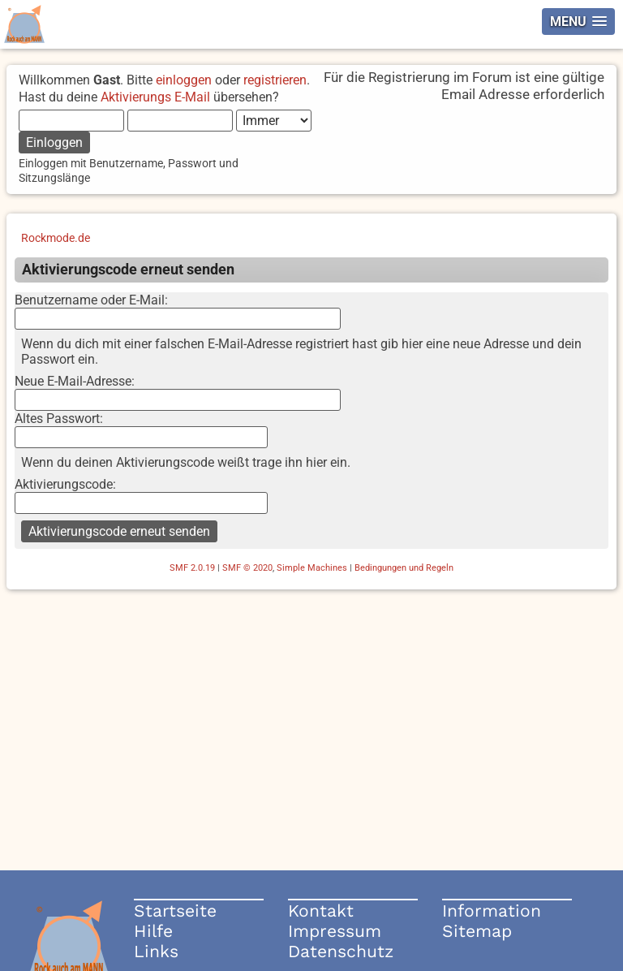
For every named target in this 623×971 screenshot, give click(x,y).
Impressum (334, 931)
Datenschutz (340, 951)
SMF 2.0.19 (192, 568)
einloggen (184, 80)
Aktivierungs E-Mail (155, 97)
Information (491, 910)
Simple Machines (312, 568)
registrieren (275, 80)
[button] (578, 21)
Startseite (175, 910)
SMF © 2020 (247, 568)
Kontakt (321, 910)
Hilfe (153, 931)
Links (156, 951)
